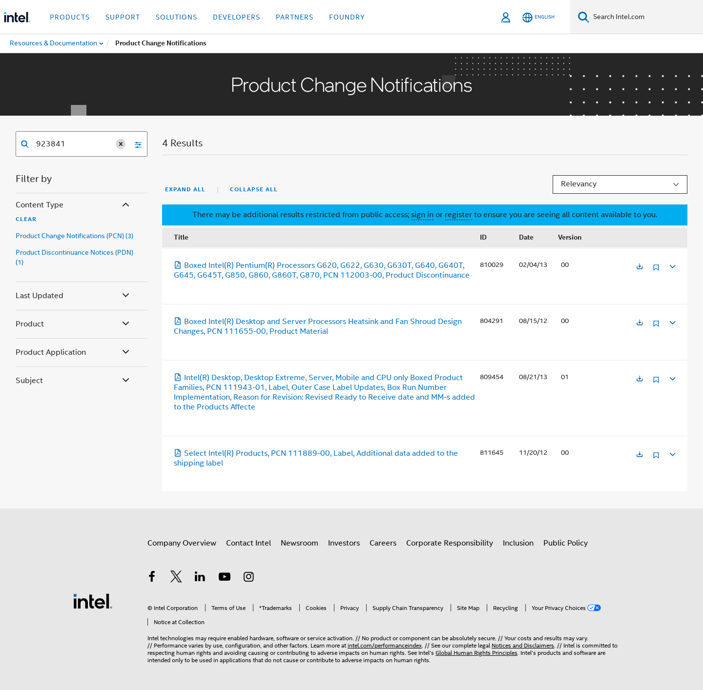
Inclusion (518, 543)
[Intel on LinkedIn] (200, 578)
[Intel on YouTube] (224, 578)
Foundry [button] (347, 17)
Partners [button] (294, 17)
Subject (73, 380)
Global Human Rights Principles (476, 652)
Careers (383, 543)
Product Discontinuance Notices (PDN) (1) (74, 257)
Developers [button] (236, 17)
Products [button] (70, 17)
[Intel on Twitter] (176, 578)
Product (73, 324)
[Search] (583, 17)
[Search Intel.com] (646, 17)
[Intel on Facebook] (152, 578)
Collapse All (254, 189)
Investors (344, 543)
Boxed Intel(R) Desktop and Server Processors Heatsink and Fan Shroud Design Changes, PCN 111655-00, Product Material (318, 326)
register (458, 215)
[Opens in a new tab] (639, 267)
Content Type (73, 205)
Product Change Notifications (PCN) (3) (74, 235)
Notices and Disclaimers (523, 645)
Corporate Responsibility (449, 543)
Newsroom (299, 543)
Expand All (185, 189)
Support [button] (122, 17)
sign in (422, 215)
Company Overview (181, 543)
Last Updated (73, 296)
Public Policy (565, 543)
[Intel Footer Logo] (92, 601)
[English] (538, 17)
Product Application (73, 352)
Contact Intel (248, 543)
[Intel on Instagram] (248, 578)
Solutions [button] (176, 17)
